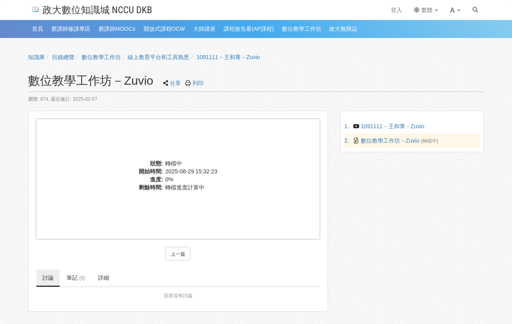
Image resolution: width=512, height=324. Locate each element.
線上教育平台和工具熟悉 (158, 57)
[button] (455, 10)
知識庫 (36, 57)
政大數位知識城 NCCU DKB (91, 9)
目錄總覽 (63, 57)
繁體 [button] (426, 10)
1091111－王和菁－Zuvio (228, 57)
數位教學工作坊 (101, 57)
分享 (175, 83)
